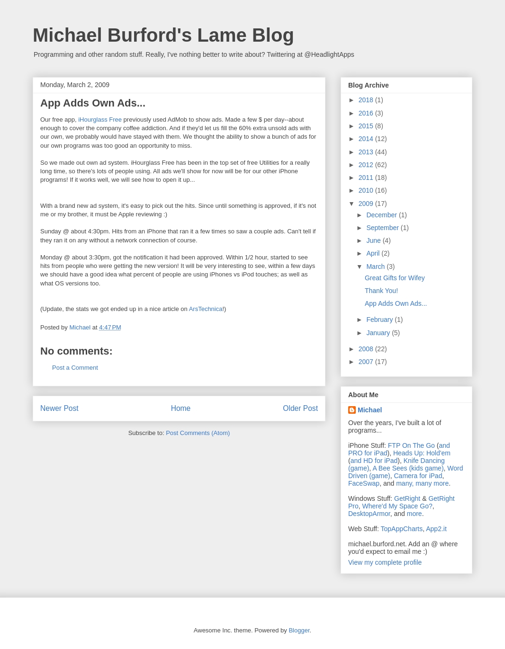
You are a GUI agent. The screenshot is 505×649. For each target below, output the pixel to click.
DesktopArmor (369, 513)
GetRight (407, 498)
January (379, 333)
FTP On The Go (411, 445)
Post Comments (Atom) (198, 432)
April (373, 253)
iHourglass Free (100, 119)
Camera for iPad (418, 476)
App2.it (436, 529)
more (414, 513)
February (380, 319)
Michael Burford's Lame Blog (163, 35)
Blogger (299, 630)
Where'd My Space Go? (397, 506)
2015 (367, 126)
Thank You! (381, 290)
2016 (367, 113)
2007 (367, 361)
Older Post (300, 408)
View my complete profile (385, 562)
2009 (367, 203)
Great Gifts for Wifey (395, 278)
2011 (367, 177)
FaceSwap (363, 483)
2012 (367, 165)
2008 (367, 349)
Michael (370, 410)
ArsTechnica (206, 308)
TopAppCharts (402, 529)
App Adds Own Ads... (396, 303)
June (374, 240)
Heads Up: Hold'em (422, 453)
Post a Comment (75, 367)
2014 (367, 138)
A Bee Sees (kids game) (407, 468)
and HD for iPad (374, 460)
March (376, 266)
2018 (367, 100)
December (382, 215)
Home (181, 408)
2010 (367, 190)
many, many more (422, 483)
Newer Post (59, 408)
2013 (367, 152)
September (383, 227)
